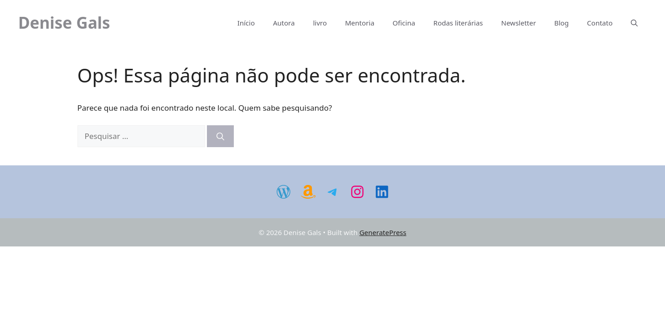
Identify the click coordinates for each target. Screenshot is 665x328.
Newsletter (518, 22)
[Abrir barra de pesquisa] (634, 22)
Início (246, 22)
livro (320, 22)
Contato (600, 22)
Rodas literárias (458, 22)
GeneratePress (382, 232)
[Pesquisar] (220, 136)
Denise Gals (64, 22)
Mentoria (359, 22)
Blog (561, 22)
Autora (284, 22)
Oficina (403, 22)
